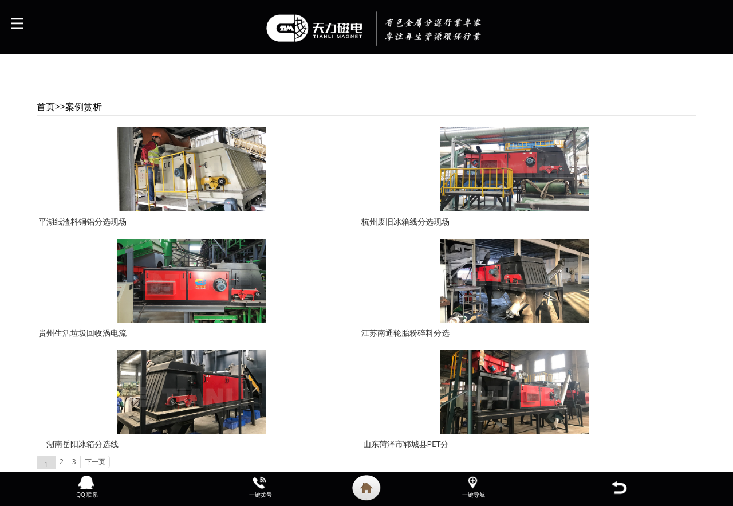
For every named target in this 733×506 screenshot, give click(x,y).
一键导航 (473, 495)
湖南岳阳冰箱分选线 (82, 443)
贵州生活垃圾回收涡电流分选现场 (82, 341)
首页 (46, 106)
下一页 (95, 461)
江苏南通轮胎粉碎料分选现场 (405, 341)
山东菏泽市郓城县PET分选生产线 (406, 452)
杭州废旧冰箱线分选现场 (405, 221)
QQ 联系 (87, 495)
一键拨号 (260, 495)
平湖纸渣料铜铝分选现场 (82, 221)
